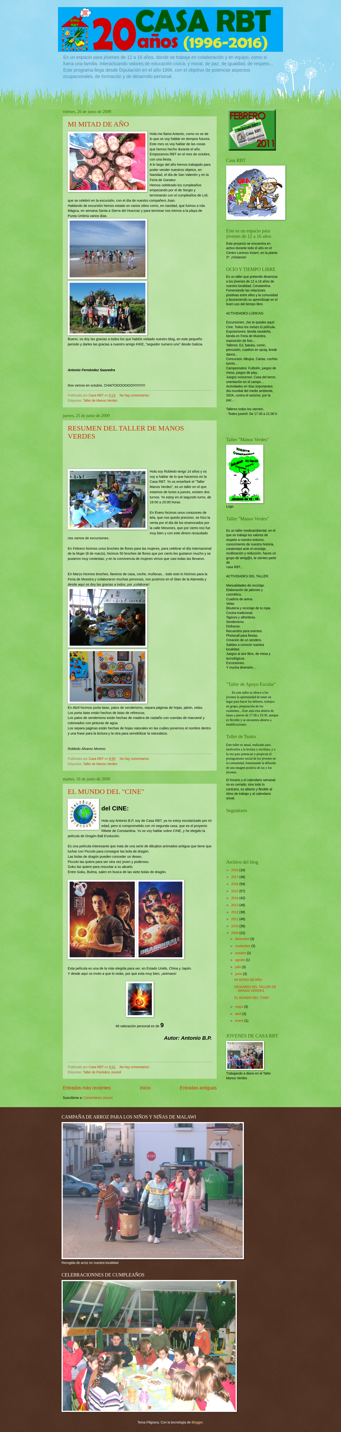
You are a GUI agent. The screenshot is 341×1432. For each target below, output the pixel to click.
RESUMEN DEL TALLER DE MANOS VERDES (255, 989)
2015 (235, 891)
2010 (235, 926)
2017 (235, 877)
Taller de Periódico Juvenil (102, 1072)
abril (238, 1014)
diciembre (242, 939)
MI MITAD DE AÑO (98, 124)
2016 (235, 884)
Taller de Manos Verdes (100, 400)
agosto (240, 960)
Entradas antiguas (198, 1087)
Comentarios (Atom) (97, 1098)
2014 (235, 898)
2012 (235, 912)
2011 (235, 919)
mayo (239, 1007)
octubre (241, 953)
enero (239, 1021)
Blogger (197, 1422)
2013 (235, 905)
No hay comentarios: (135, 395)
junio (239, 974)
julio (238, 967)
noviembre (243, 946)
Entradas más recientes (87, 1087)
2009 (235, 933)
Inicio (145, 1087)
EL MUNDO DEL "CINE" (106, 791)
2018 (235, 870)
